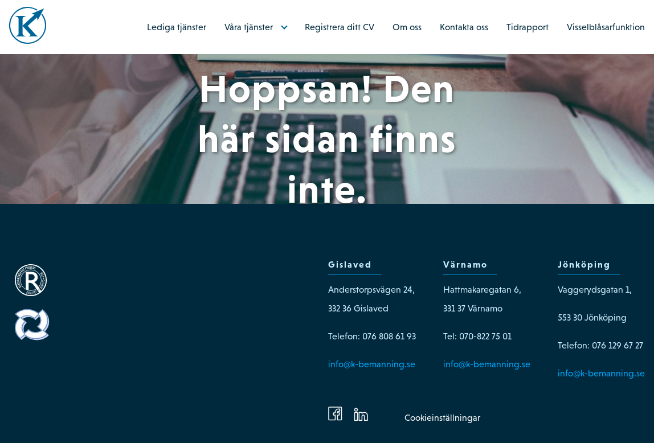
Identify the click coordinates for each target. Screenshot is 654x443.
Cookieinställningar (442, 418)
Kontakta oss (464, 27)
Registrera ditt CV (339, 27)
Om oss (407, 27)
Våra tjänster (248, 27)
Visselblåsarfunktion (606, 27)
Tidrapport (527, 27)
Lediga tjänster (176, 27)
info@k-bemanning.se (371, 364)
